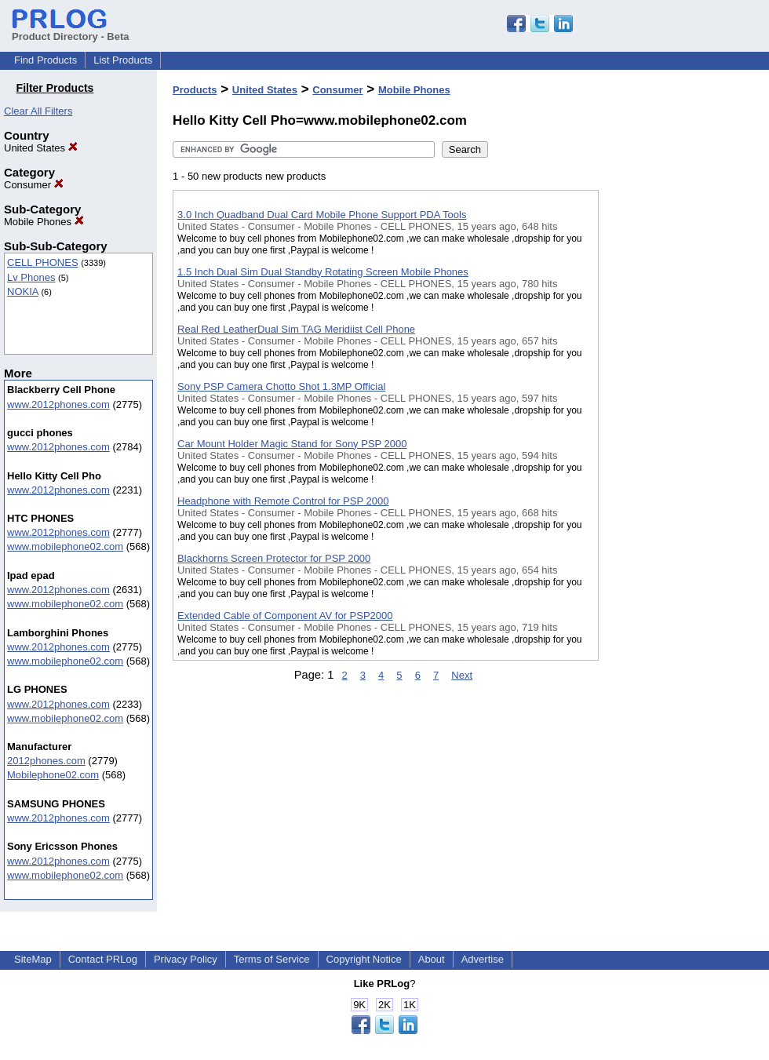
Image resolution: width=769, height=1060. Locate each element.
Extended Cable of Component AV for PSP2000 (284, 615)
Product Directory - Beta (70, 30)
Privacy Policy (185, 959)
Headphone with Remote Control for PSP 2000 (282, 501)
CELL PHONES (42, 262)
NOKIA (22, 291)
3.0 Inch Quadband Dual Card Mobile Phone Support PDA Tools (321, 214)
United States (41, 148)
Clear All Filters (38, 111)
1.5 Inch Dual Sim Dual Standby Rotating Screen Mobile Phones (322, 272)
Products (195, 90)
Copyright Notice (364, 959)
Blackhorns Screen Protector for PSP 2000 (273, 558)
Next (461, 675)
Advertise (482, 959)
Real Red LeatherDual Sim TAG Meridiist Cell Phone (296, 329)
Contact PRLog (102, 959)
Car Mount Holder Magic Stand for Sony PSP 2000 (291, 444)
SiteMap (33, 959)
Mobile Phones (44, 222)
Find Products (45, 60)
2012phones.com (46, 761)
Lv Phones (31, 277)
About (431, 959)
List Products (122, 60)
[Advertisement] (677, 407)
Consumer (34, 185)
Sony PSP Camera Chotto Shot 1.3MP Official (281, 386)
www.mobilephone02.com (65, 546)
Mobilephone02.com (53, 775)
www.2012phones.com (58, 404)
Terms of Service (272, 959)
